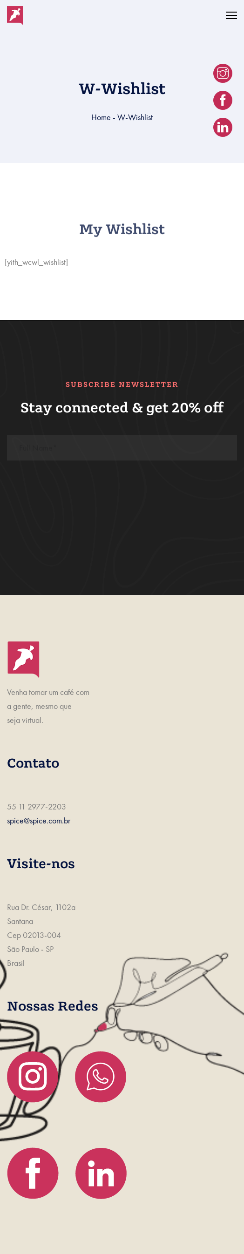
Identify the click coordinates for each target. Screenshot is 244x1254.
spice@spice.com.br (38, 820)
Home (101, 117)
